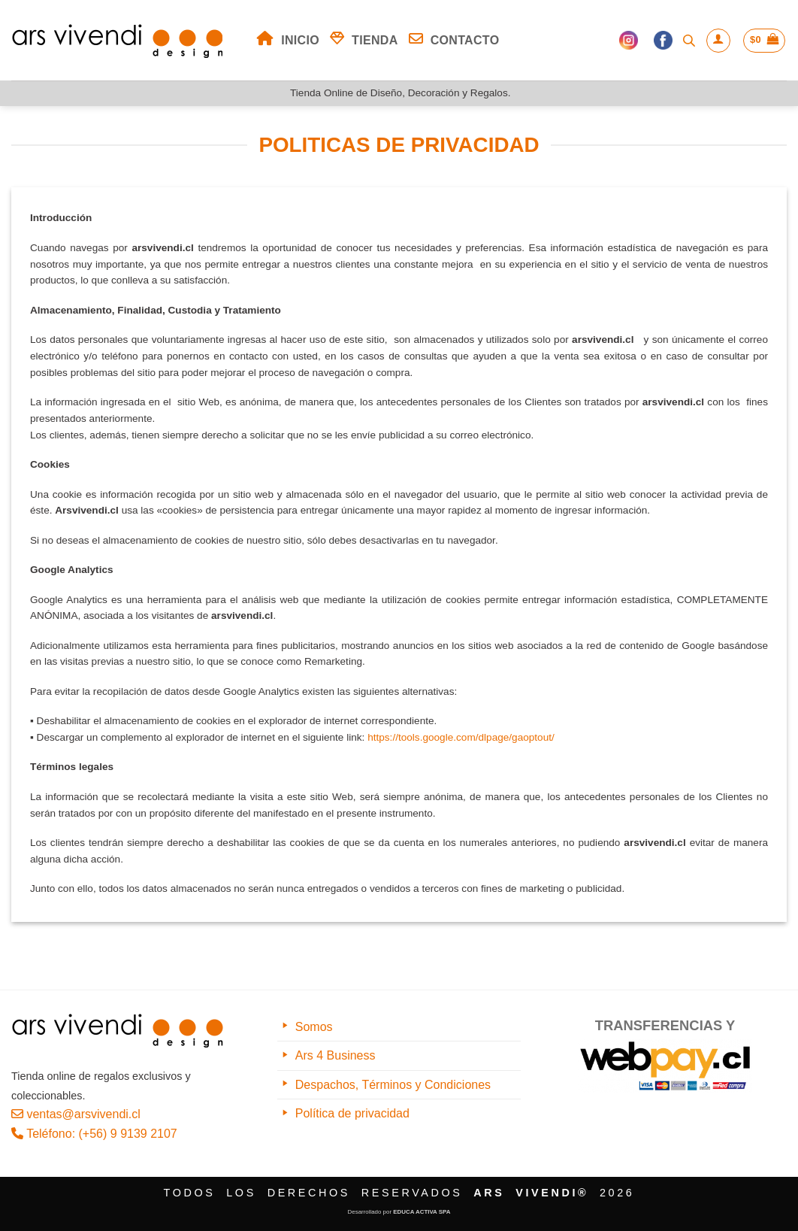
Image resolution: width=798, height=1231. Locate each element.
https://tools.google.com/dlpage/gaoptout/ (461, 737)
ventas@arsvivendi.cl (76, 1114)
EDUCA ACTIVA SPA (421, 1211)
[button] (718, 41)
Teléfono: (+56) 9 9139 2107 (94, 1133)
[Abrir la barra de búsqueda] (689, 40)
